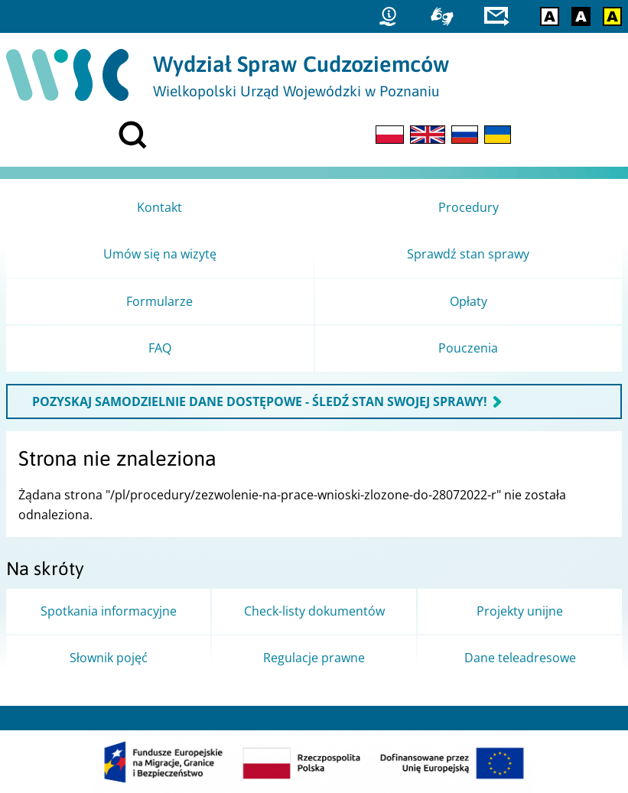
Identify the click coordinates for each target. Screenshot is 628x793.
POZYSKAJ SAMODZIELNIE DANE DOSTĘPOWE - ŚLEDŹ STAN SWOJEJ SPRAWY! (259, 401)
